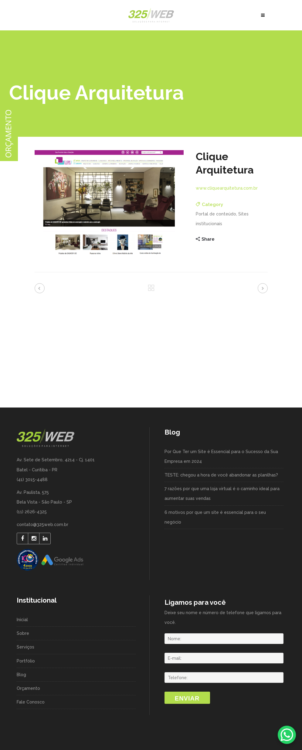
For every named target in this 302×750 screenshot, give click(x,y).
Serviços (25, 647)
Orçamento (28, 688)
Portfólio (26, 661)
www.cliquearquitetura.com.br (227, 188)
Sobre (23, 633)
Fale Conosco (31, 702)
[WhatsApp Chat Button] (287, 735)
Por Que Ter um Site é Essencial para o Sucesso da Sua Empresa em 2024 (221, 456)
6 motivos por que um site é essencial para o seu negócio (215, 517)
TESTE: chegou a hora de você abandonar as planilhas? (221, 475)
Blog (21, 674)
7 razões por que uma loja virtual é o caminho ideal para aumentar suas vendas (222, 493)
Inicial (22, 619)
